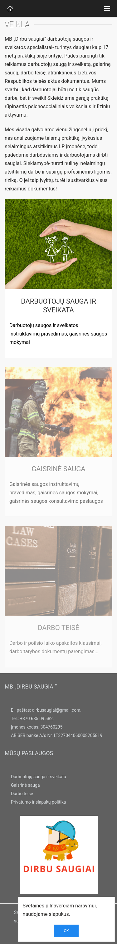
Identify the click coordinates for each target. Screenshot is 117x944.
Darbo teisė (22, 793)
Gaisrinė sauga (25, 785)
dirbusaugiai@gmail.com (56, 710)
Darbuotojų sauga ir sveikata (38, 776)
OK (66, 931)
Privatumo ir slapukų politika (38, 802)
